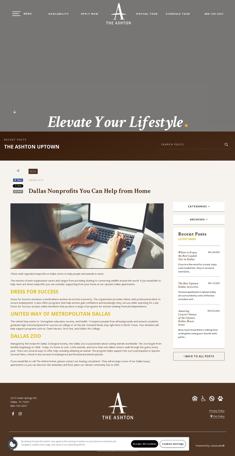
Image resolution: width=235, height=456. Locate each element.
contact (70, 361)
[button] (12, 444)
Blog (33, 171)
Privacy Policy (217, 410)
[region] (101, 444)
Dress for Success (20, 299)
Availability (57, 15)
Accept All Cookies (145, 443)
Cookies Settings (173, 443)
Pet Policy (217, 416)
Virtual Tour (148, 15)
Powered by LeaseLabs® (210, 445)
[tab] (199, 206)
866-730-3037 (214, 15)
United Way (22, 321)
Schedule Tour (179, 15)
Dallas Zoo (79, 343)
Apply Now (88, 15)
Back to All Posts (199, 356)
